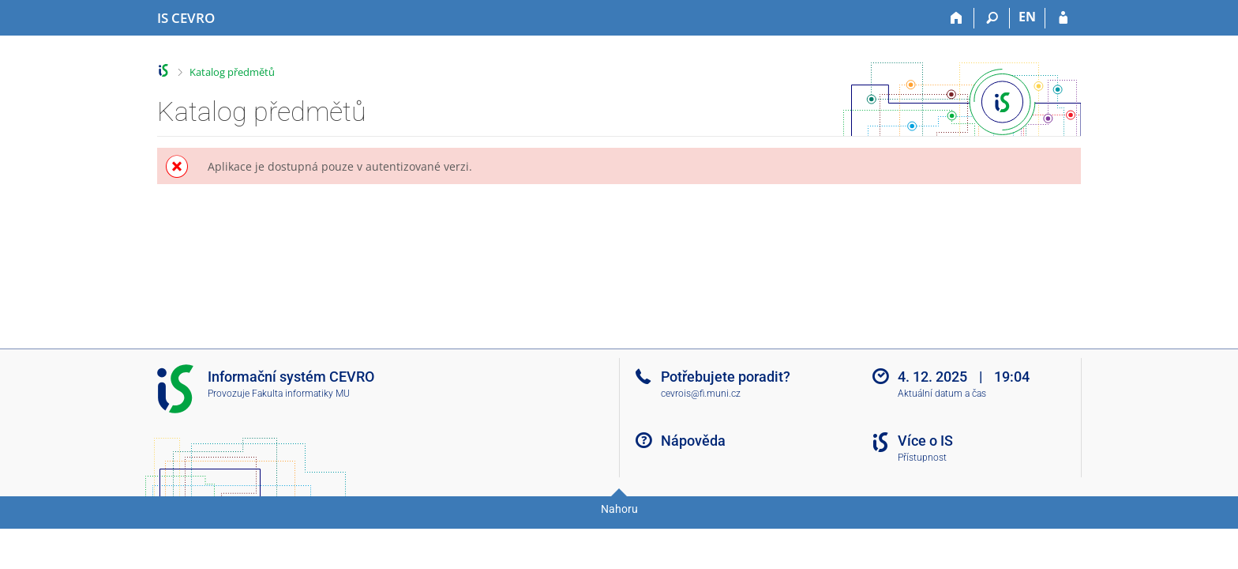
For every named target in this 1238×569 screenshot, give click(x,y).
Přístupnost (922, 457)
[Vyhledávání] (992, 18)
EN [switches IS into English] (1027, 16)
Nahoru (619, 509)
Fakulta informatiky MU (301, 393)
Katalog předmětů (232, 72)
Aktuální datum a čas (942, 393)
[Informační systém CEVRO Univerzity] (186, 18)
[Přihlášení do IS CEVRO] (1063, 18)
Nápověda (693, 440)
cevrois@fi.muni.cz (701, 393)
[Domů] (956, 18)
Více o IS (925, 440)
